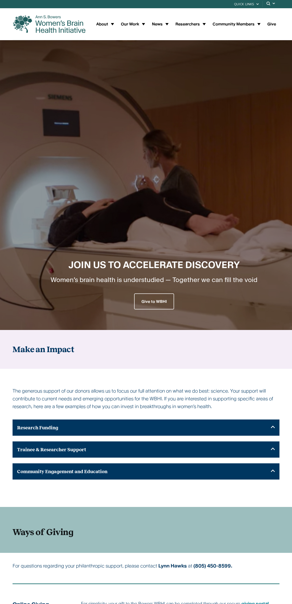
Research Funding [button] (146, 427)
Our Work (130, 24)
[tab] (146, 427)
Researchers (188, 24)
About (102, 24)
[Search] (271, 4)
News (158, 24)
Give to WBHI (154, 301)
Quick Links (244, 4)
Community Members (234, 24)
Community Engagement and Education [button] (146, 471)
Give (271, 24)
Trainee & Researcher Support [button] (146, 449)
